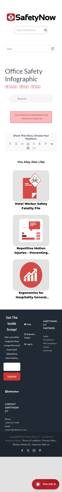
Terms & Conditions (31, 440)
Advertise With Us (40, 444)
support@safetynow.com (16, 429)
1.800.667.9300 (12, 422)
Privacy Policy (49, 440)
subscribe (37, 118)
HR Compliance (50, 343)
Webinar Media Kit (21, 444)
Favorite (12, 87)
